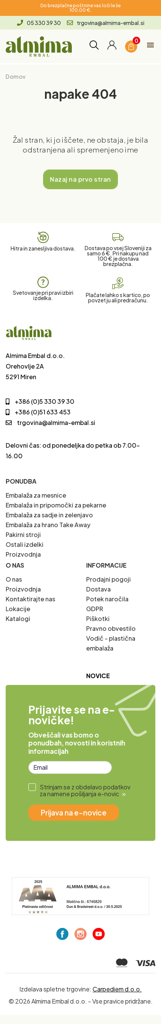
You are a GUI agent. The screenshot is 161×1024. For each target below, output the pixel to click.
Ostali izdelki (24, 544)
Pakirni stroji (23, 534)
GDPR (94, 609)
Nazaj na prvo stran (80, 179)
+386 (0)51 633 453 (38, 412)
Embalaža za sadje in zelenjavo (49, 515)
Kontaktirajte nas (30, 599)
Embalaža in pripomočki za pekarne (56, 505)
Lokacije (18, 609)
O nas (14, 579)
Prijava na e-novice (74, 812)
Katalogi (18, 618)
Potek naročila (107, 599)
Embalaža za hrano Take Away (48, 525)
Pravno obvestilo (111, 628)
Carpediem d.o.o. (117, 989)
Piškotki (98, 618)
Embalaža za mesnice (36, 495)
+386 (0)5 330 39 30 (40, 401)
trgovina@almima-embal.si (105, 23)
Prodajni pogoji (108, 579)
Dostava (98, 589)
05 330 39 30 (39, 23)
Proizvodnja (23, 554)
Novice (98, 676)
